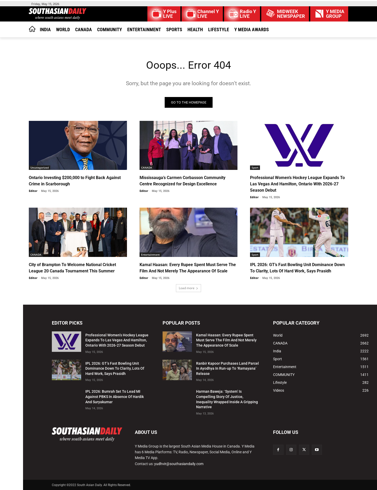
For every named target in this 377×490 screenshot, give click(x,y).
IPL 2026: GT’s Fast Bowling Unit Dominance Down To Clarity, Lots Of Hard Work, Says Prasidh (114, 368)
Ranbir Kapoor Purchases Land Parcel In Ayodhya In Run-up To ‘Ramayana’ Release (227, 368)
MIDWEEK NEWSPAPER (291, 14)
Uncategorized (39, 167)
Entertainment (150, 254)
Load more (188, 288)
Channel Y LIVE (208, 14)
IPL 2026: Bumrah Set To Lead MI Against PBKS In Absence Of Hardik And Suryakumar (114, 396)
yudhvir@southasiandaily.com (178, 464)
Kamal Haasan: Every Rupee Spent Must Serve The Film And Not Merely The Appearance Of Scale (226, 340)
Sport (255, 167)
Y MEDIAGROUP (335, 14)
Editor (33, 191)
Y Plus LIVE (169, 14)
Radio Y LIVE (248, 14)
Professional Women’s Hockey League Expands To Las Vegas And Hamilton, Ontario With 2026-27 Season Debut (297, 184)
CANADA (146, 167)
